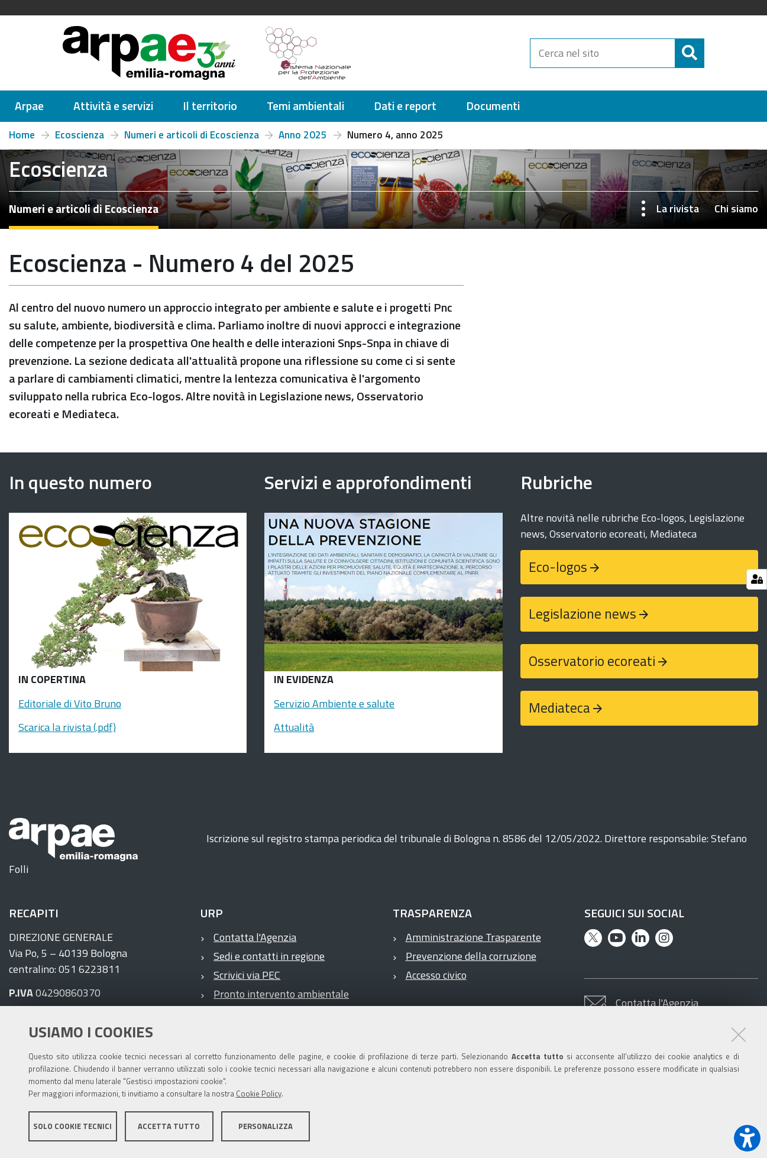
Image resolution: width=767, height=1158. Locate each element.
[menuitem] (29, 106)
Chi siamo (736, 208)
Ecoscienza (79, 135)
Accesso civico (436, 975)
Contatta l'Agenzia (254, 937)
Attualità (294, 727)
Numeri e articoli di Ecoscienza (191, 135)
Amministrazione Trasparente (473, 937)
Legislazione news (582, 613)
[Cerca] (714, 53)
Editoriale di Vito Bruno (69, 703)
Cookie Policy (258, 1095)
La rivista (677, 208)
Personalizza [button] (265, 1127)
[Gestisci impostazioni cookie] (756, 579)
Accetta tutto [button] (169, 1127)
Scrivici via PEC (246, 975)
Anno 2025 (303, 135)
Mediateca (559, 707)
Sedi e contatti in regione (269, 956)
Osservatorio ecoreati (592, 661)
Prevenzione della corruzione (471, 956)
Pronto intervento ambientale (281, 994)
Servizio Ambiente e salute (334, 703)
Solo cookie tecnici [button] (72, 1127)
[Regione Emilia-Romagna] (446, 53)
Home (22, 135)
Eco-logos (558, 567)
